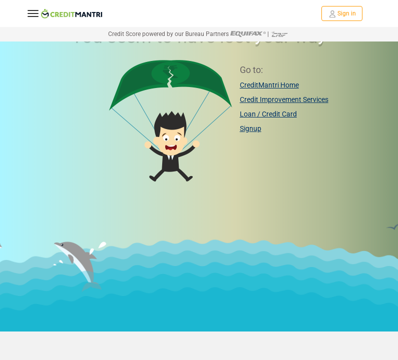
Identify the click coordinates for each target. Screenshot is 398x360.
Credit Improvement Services (284, 100)
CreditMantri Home (269, 85)
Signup (250, 128)
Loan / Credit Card (268, 114)
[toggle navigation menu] (33, 13)
